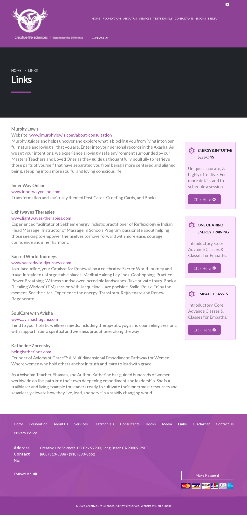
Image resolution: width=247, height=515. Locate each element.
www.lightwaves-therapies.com (41, 218)
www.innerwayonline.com (35, 191)
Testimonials (162, 18)
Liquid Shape (163, 506)
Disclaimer (201, 424)
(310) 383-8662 (82, 454)
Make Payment (207, 475)
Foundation (112, 18)
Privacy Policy (25, 433)
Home (96, 18)
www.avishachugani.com (34, 319)
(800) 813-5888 (53, 454)
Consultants (184, 18)
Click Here (202, 199)
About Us (130, 18)
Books (201, 18)
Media (212, 18)
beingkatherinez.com (31, 351)
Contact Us (100, 38)
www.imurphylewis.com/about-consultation (70, 135)
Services (145, 18)
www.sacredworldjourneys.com (41, 262)
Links (182, 424)
